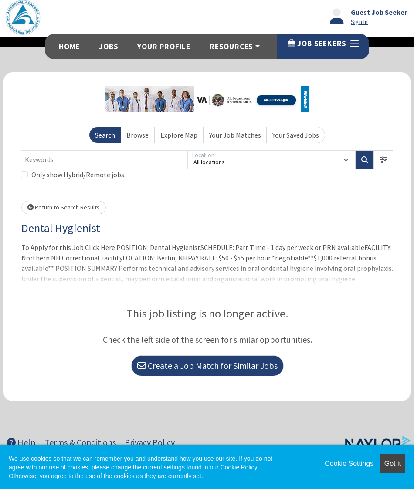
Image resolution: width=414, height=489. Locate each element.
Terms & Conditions (80, 442)
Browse (137, 135)
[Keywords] (104, 159)
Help (21, 442)
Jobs (108, 46)
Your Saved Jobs (295, 135)
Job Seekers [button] (323, 43)
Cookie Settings (349, 463)
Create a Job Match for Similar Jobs (207, 365)
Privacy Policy (150, 442)
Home (69, 46)
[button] (383, 159)
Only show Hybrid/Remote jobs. (78, 174)
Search (105, 135)
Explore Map (178, 135)
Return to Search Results (63, 207)
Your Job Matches (235, 135)
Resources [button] (231, 46)
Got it (392, 463)
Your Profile (163, 46)
